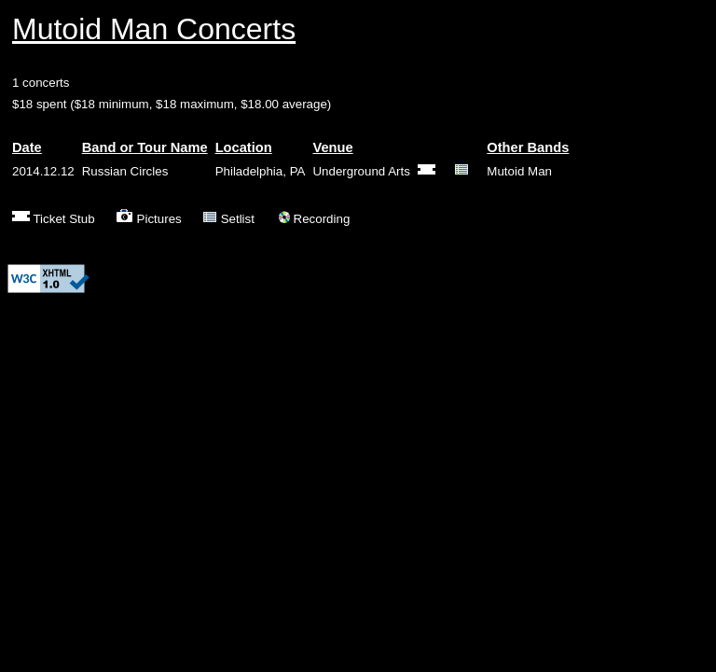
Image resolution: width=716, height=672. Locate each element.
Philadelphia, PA (260, 171)
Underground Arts (360, 171)
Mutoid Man (519, 171)
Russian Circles (125, 171)
